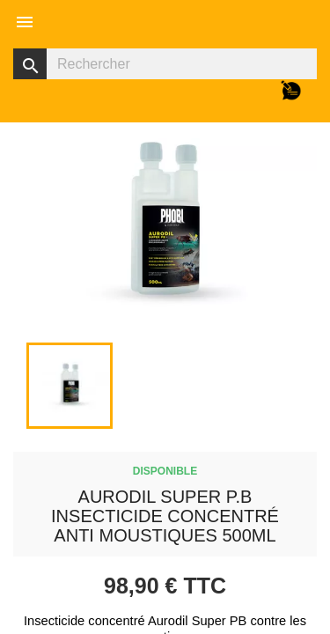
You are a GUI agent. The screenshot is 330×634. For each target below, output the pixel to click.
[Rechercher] (165, 63)
